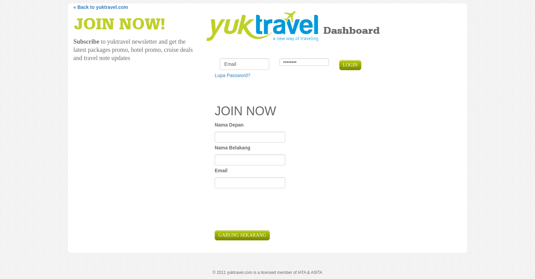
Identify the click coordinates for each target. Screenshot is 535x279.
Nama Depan (229, 125)
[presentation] (266, 210)
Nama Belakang (232, 147)
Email (221, 170)
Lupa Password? (232, 75)
